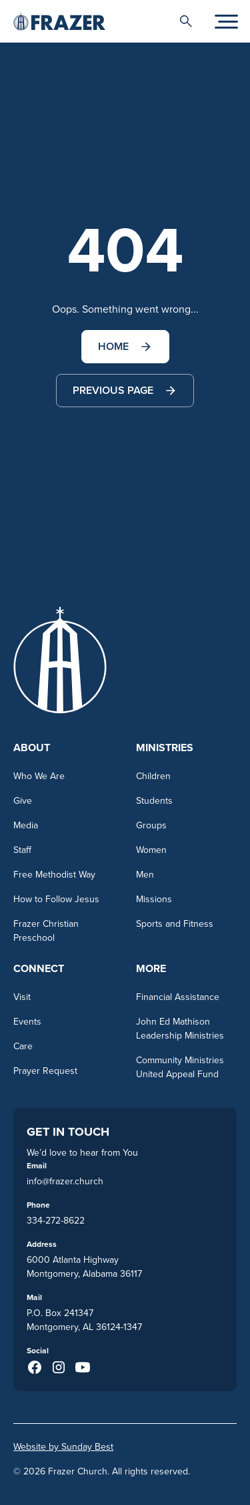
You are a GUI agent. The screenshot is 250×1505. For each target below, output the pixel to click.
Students (154, 800)
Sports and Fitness (174, 923)
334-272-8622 (56, 1220)
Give (22, 800)
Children (153, 775)
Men (145, 874)
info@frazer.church (65, 1181)
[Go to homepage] (59, 21)
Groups (151, 825)
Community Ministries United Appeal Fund (180, 1067)
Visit (22, 996)
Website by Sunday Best (63, 1446)
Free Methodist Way (54, 874)
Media (25, 825)
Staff (22, 849)
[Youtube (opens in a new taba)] (83, 1367)
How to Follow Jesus (56, 899)
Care (23, 1046)
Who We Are (39, 775)
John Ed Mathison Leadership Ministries (180, 1028)
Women (151, 849)
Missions (154, 899)
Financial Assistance (177, 996)
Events (27, 1021)
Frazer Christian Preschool (46, 930)
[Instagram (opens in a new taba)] (59, 1367)
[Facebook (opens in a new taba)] (35, 1367)
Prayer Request (45, 1070)
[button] (186, 21)
